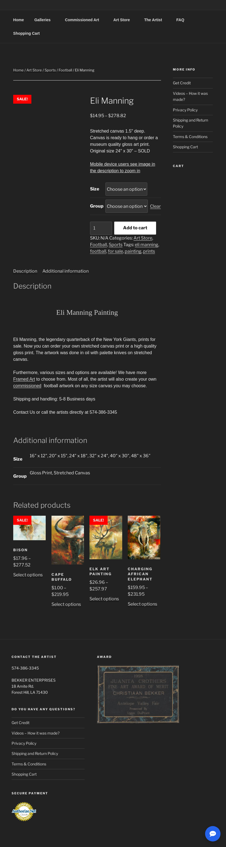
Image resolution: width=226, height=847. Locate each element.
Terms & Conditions (190, 136)
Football (65, 70)
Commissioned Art (84, 20)
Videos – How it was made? (35, 733)
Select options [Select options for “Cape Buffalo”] (66, 604)
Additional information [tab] (65, 271)
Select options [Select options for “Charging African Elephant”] (142, 604)
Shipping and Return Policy (35, 753)
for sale (115, 251)
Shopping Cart (26, 33)
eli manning (146, 244)
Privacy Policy (185, 109)
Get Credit (182, 82)
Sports (50, 70)
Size (94, 189)
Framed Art (24, 379)
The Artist (155, 20)
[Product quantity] (101, 228)
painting (133, 251)
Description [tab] (25, 271)
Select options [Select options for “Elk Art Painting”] (104, 598)
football (98, 251)
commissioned (27, 385)
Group (97, 206)
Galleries (45, 20)
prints (149, 251)
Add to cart (135, 227)
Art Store (124, 20)
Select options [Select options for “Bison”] (28, 574)
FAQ (183, 20)
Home (18, 20)
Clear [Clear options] (155, 206)
